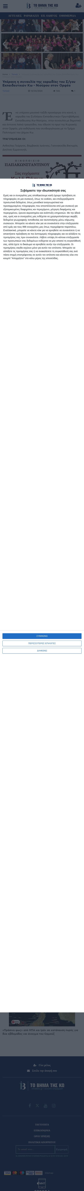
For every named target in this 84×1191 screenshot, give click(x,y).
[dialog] (42, 595)
